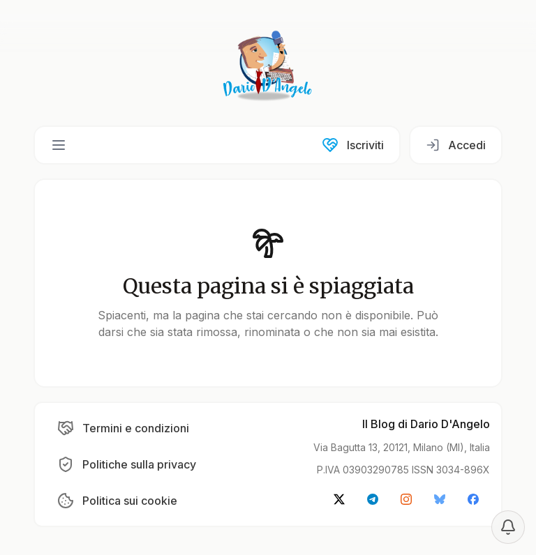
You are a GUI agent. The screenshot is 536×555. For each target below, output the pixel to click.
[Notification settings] (508, 527)
